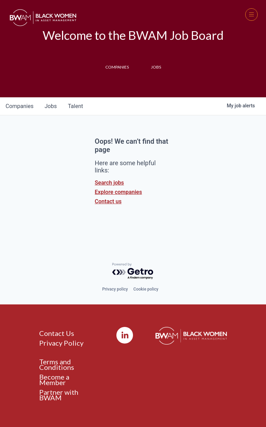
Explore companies (118, 192)
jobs (51, 106)
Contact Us (56, 333)
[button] (251, 14)
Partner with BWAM (58, 394)
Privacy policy (115, 289)
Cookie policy (145, 289)
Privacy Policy (61, 343)
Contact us (108, 201)
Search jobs (109, 182)
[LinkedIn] (124, 335)
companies (20, 106)
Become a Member (54, 379)
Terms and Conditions (56, 364)
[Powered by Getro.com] (133, 271)
